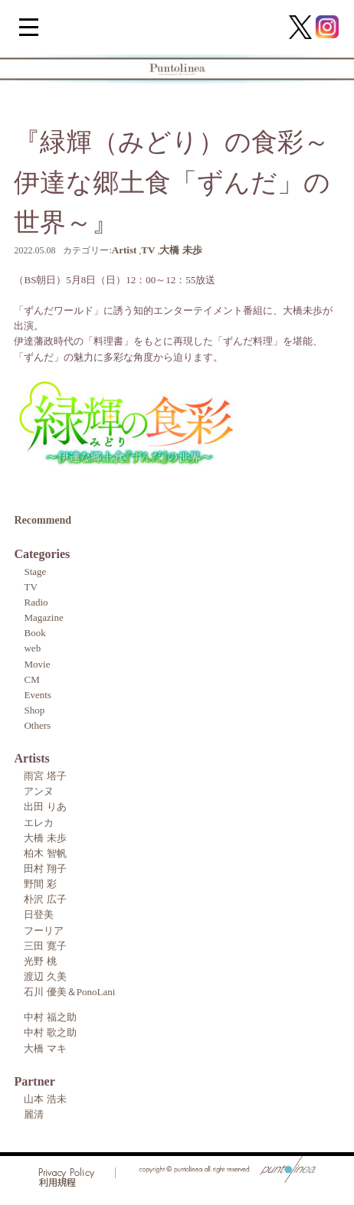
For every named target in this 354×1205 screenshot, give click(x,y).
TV (148, 250)
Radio (36, 602)
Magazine (43, 617)
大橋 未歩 (180, 250)
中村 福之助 (50, 1017)
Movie (37, 664)
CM (31, 679)
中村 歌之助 (50, 1032)
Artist (124, 250)
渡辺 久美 (45, 976)
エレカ (39, 822)
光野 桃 (40, 961)
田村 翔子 (45, 868)
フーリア (44, 930)
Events (37, 694)
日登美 (39, 914)
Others (37, 725)
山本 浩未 (45, 1099)
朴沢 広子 (45, 899)
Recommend (42, 520)
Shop (34, 710)
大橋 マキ (45, 1048)
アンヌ (39, 791)
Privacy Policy (67, 1172)
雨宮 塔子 (45, 776)
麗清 (34, 1114)
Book (34, 632)
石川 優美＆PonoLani (69, 992)
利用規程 (57, 1183)
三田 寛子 (45, 946)
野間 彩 (40, 884)
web (32, 648)
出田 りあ (45, 806)
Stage (35, 571)
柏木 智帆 (45, 853)
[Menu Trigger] (29, 26)
